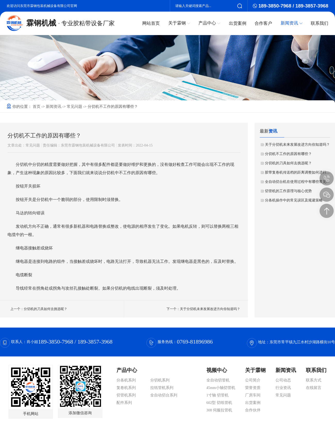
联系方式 (313, 380)
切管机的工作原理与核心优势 (288, 191)
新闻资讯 (292, 23)
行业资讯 (283, 388)
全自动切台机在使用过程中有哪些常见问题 (297, 182)
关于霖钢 (180, 23)
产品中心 (210, 23)
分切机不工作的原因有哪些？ (288, 154)
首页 (37, 106)
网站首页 (152, 23)
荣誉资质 (253, 388)
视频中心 (216, 370)
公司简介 (253, 380)
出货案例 (238, 23)
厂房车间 (253, 395)
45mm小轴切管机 (220, 388)
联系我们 (319, 23)
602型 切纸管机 (219, 403)
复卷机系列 (126, 388)
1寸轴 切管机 (217, 395)
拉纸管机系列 (161, 388)
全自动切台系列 (163, 395)
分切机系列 (160, 380)
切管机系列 (126, 395)
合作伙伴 (253, 410)
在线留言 (313, 388)
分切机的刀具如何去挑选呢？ (288, 163)
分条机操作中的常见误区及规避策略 (294, 200)
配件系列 (124, 403)
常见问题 (75, 106)
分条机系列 (126, 380)
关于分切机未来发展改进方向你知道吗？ (297, 145)
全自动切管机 (218, 380)
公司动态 (283, 380)
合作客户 (264, 23)
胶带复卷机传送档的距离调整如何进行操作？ (297, 172)
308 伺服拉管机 (219, 410)
